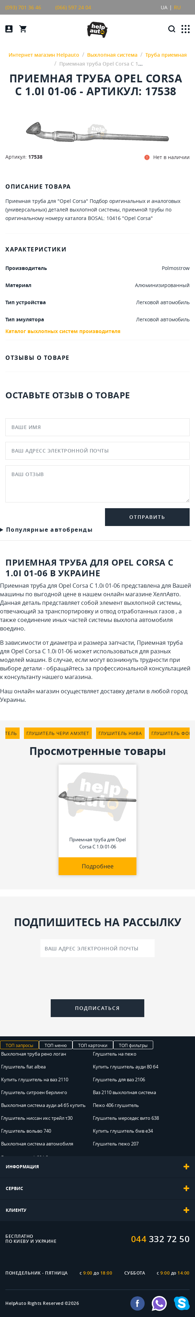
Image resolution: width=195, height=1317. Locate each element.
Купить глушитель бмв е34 (123, 1131)
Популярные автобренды (49, 529)
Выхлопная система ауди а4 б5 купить (43, 1105)
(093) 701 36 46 (23, 7)
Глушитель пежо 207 (116, 1143)
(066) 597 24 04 (73, 7)
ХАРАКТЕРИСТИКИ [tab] (35, 249)
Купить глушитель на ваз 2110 (34, 1079)
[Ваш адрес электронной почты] (97, 948)
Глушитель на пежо (114, 1054)
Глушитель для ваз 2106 (119, 1079)
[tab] (97, 1167)
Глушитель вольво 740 (26, 1131)
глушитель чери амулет (57, 733)
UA (164, 7)
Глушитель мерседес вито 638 (126, 1118)
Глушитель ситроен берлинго (34, 1092)
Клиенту (97, 1210)
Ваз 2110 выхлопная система (124, 1092)
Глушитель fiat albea (23, 1066)
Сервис (97, 1188)
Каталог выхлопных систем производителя (62, 331)
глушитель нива (120, 733)
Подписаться (97, 1008)
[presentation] (97, 980)
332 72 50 (160, 1239)
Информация (97, 1166)
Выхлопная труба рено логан (33, 1054)
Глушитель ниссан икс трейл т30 (36, 1118)
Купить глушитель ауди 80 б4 (125, 1066)
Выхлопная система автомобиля (37, 1143)
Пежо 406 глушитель (116, 1105)
